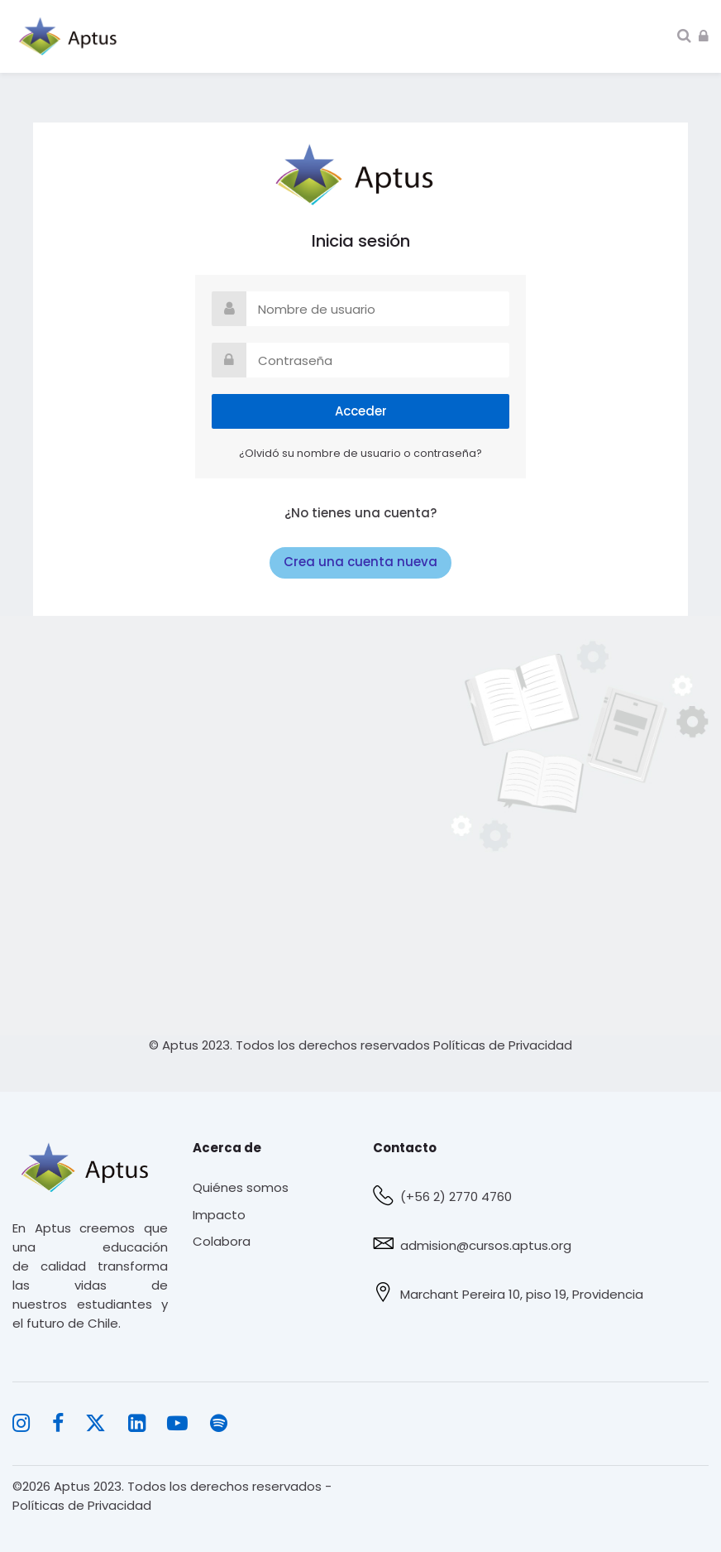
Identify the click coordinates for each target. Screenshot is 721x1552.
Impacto (219, 1214)
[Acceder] (704, 36)
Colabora (222, 1241)
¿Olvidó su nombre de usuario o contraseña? (360, 453)
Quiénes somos (241, 1187)
